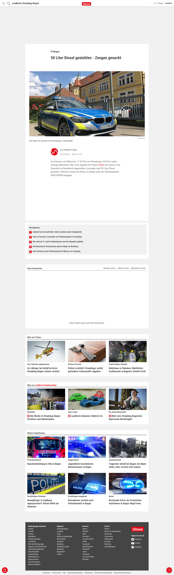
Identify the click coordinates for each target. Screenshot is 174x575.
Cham (59, 534)
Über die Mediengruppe (36, 544)
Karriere (31, 534)
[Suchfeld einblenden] (8, 3)
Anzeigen (107, 541)
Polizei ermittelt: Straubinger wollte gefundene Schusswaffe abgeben (85, 370)
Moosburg (60, 549)
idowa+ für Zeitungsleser (112, 531)
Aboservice (108, 534)
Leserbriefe (32, 541)
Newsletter (32, 536)
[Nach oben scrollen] (169, 570)
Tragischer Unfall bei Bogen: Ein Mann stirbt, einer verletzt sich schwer (127, 465)
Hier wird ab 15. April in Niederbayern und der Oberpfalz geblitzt (58, 241)
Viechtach (60, 541)
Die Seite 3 (86, 536)
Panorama (86, 554)
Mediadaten (89, 573)
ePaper (106, 529)
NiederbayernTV (33, 557)
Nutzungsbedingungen (75, 573)
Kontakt (30, 531)
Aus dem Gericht (88, 539)
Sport (84, 534)
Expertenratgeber (34, 562)
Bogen (102, 165)
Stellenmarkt (108, 539)
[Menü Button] (3, 3)
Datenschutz (56, 573)
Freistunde (86, 544)
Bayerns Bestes (33, 559)
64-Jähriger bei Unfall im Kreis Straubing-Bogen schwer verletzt (43, 370)
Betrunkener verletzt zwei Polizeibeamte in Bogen (80, 502)
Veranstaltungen (110, 547)
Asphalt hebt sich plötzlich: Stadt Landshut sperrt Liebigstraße (57, 232)
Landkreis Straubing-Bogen (25, 3)
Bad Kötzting (61, 539)
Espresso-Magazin (34, 564)
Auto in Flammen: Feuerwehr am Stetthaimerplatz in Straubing (57, 237)
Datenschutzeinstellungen (122, 573)
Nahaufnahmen (88, 547)
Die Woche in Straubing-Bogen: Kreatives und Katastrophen (44, 418)
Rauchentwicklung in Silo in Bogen (44, 463)
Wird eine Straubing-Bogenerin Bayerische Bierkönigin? (125, 418)
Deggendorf (61, 552)
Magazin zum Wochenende (37, 547)
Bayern (85, 529)
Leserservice (108, 536)
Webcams (107, 544)
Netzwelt (85, 559)
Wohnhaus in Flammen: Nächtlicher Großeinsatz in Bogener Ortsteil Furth (127, 370)
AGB (64, 573)
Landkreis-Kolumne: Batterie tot (85, 416)
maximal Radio (33, 554)
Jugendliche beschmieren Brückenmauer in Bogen (80, 465)
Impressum (47, 573)
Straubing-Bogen (62, 529)
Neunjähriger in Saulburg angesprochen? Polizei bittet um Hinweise (43, 503)
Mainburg (60, 544)
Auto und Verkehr (88, 557)
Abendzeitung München (36, 549)
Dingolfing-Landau (63, 547)
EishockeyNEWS (33, 552)
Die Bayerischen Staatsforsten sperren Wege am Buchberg (55, 246)
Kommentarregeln (34, 539)
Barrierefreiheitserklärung (103, 573)
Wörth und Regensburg (64, 536)
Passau (59, 554)
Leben (85, 552)
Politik (85, 541)
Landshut (60, 531)
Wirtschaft (86, 549)
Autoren (31, 529)
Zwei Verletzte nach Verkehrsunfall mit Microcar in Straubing (56, 251)
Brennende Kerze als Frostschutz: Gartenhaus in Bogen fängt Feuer (125, 502)
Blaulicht (85, 531)
